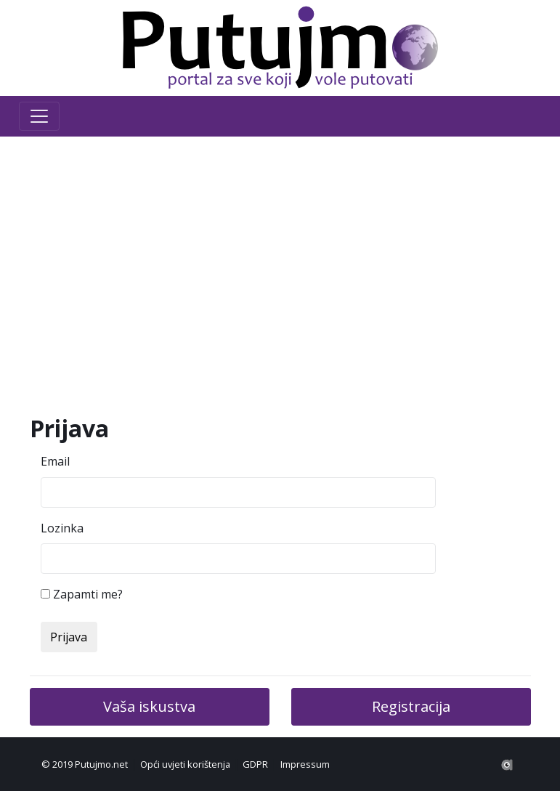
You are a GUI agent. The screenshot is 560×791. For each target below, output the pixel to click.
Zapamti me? (88, 594)
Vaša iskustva (149, 706)
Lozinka (62, 528)
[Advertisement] (280, 276)
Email (55, 461)
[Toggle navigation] (39, 116)
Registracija (411, 706)
